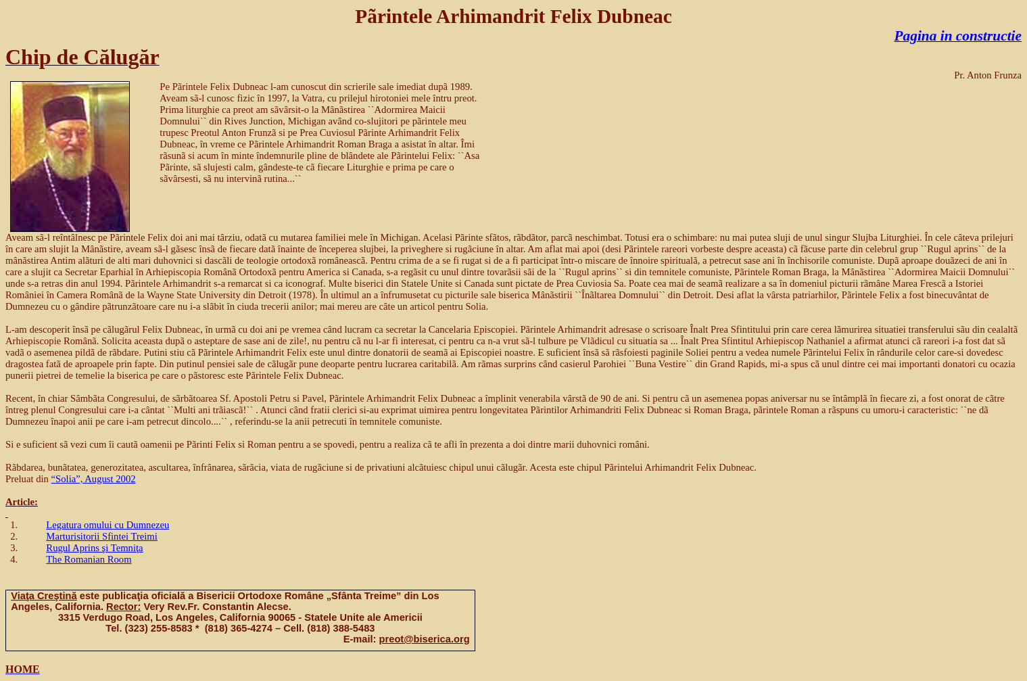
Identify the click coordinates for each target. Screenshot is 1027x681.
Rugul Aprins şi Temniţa (94, 547)
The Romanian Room (88, 559)
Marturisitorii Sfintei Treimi (101, 536)
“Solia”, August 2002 (93, 478)
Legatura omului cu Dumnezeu (107, 524)
